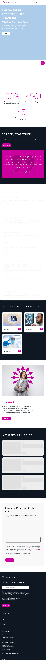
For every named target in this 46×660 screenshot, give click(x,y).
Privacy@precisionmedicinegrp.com (12, 555)
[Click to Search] (33, 2)
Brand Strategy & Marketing (8, 637)
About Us (5, 614)
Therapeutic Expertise (10, 654)
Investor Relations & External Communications (8, 645)
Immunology (5, 657)
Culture (3, 624)
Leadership (4, 617)
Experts (3, 619)
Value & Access (5, 635)
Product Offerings (6, 649)
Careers (3, 627)
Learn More (6, 33)
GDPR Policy (37, 549)
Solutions (6, 632)
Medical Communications (8, 640)
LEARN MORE (6, 145)
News (3, 622)
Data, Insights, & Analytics (8, 642)
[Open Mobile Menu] (42, 3)
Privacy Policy (29, 549)
